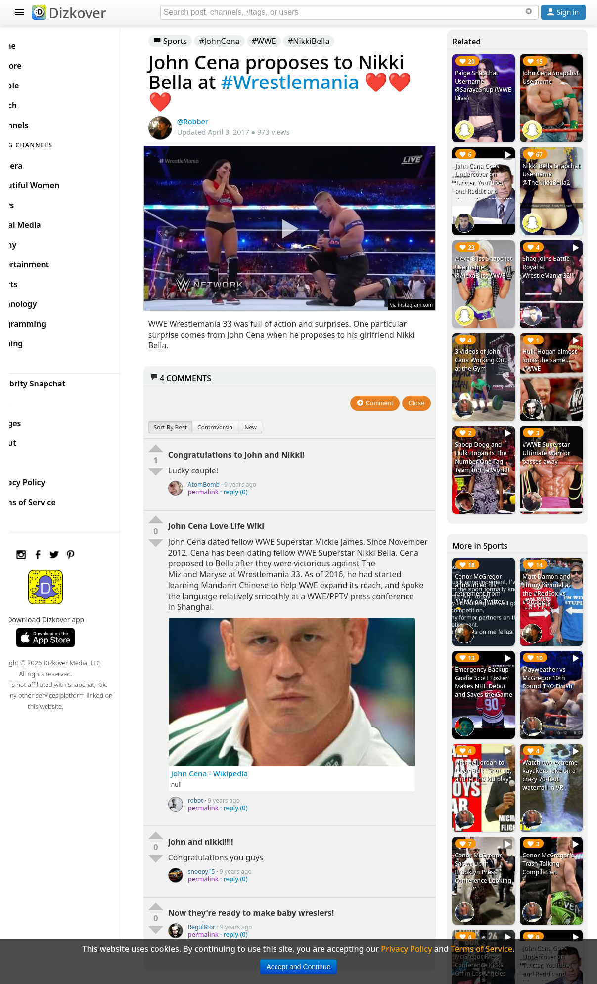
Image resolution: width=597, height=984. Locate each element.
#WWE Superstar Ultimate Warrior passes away (550, 431)
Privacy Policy (49, 478)
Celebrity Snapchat (59, 379)
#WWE (288, 41)
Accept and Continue (299, 967)
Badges (37, 419)
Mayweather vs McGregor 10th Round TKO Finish (551, 645)
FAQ (31, 458)
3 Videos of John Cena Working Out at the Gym (488, 343)
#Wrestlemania (314, 81)
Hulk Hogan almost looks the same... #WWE (549, 343)
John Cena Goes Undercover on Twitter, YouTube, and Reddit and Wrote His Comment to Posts (488, 181)
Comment (383, 394)
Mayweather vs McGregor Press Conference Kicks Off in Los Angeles (487, 913)
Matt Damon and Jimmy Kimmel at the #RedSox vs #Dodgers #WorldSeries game (550, 571)
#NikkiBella (333, 41)
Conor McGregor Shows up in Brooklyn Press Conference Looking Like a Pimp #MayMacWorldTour (487, 842)
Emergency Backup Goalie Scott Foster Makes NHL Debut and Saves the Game (489, 654)
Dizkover (69, 12)
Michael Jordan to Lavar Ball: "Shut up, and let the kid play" (488, 738)
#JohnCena (243, 41)
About (35, 438)
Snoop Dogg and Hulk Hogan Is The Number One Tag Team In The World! (488, 440)
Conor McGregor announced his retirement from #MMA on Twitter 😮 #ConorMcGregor (487, 571)
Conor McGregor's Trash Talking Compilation (552, 821)
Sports (195, 41)
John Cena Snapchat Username (540, 81)
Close (424, 394)
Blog (32, 399)
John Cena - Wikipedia (233, 765)
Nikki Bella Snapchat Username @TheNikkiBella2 (550, 173)
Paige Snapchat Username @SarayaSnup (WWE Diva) (484, 85)
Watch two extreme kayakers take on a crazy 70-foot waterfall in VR (553, 738)
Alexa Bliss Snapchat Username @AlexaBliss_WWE (487, 260)
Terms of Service (54, 498)
